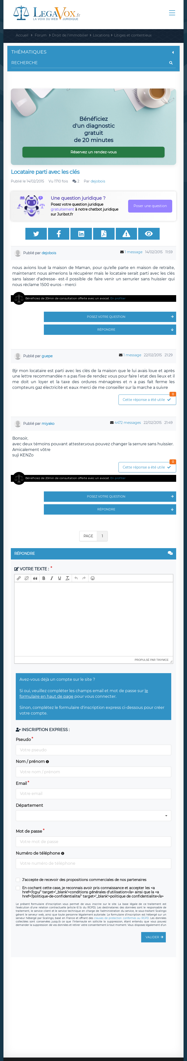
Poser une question (150, 206)
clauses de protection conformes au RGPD (121, 918)
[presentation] (18, 578)
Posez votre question (131, 317)
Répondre (136, 329)
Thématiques (93, 52)
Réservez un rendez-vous (93, 152)
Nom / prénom (32, 761)
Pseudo (23, 739)
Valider (156, 937)
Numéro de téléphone (40, 853)
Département (29, 805)
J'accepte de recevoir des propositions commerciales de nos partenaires (84, 880)
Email (21, 783)
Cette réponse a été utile (149, 398)
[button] (18, 578)
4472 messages (128, 422)
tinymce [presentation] (162, 659)
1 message (133, 252)
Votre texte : (32, 569)
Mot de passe (29, 831)
